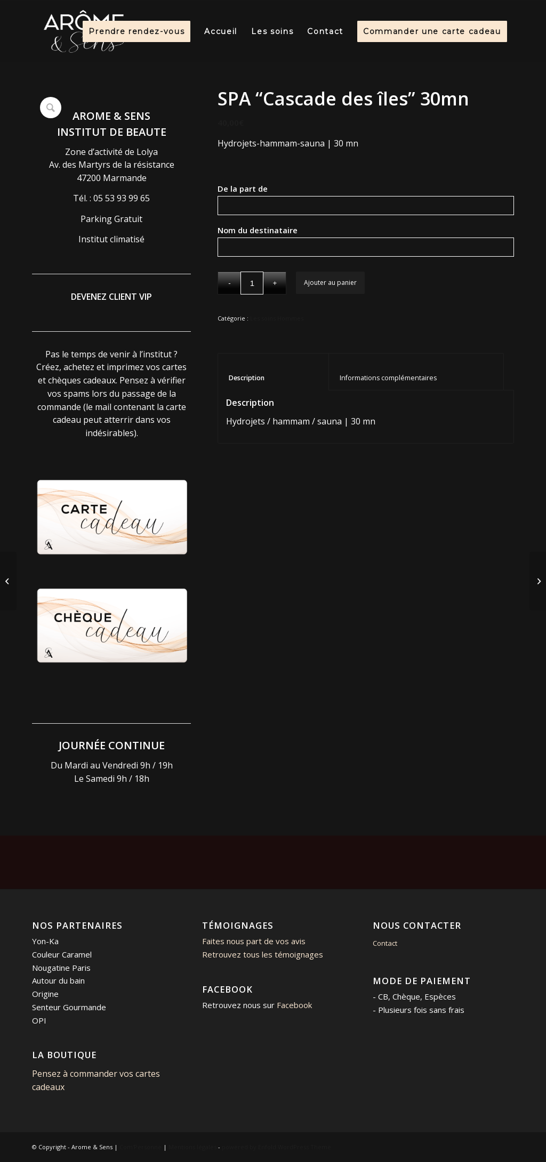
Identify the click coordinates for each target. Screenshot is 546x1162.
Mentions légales (192, 1147)
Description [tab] (273, 377)
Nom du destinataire (275, 230)
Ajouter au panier (330, 282)
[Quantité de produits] (251, 283)
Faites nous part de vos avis (254, 941)
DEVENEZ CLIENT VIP (111, 296)
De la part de (261, 188)
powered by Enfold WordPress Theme (276, 1147)
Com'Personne (140, 1147)
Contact (385, 943)
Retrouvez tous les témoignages (262, 954)
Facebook (294, 1005)
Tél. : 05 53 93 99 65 (111, 198)
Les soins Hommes (276, 318)
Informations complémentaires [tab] (416, 377)
